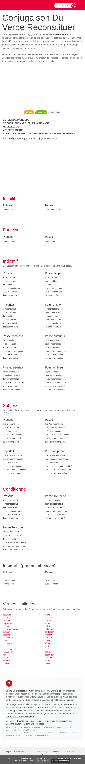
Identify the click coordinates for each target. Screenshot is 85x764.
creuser (48, 620)
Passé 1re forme (55, 496)
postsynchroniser (10, 629)
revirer (6, 646)
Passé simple (53, 273)
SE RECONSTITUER (64, 133)
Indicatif (10, 261)
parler (55, 609)
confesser (49, 632)
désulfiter (7, 615)
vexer (47, 663)
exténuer (7, 660)
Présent (8, 205)
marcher (76, 609)
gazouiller (49, 655)
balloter (48, 626)
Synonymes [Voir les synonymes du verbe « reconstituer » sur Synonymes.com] (41, 112)
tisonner (48, 652)
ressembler (8, 652)
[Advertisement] (42, 87)
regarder (62, 609)
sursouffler (7, 632)
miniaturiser (8, 643)
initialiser (49, 649)
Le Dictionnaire (54, 752)
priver (5, 617)
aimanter (7, 626)
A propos (7, 752)
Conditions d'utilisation (36, 752)
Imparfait (8, 304)
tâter (5, 640)
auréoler (48, 637)
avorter (48, 660)
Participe (11, 229)
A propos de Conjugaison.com (20, 716)
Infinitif (9, 198)
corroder (48, 658)
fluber (47, 615)
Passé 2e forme (13, 527)
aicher (47, 623)
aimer (49, 609)
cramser (6, 663)
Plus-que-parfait (13, 367)
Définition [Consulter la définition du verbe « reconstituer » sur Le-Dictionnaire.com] (29, 112)
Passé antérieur (55, 336)
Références (19, 752)
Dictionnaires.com (14, 724)
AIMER (17, 126)
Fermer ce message (60, 761)
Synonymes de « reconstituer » (58, 721)
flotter (5, 658)
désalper (7, 635)
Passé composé (13, 336)
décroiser (7, 620)
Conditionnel (15, 489)
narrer (5, 655)
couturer (48, 646)
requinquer (7, 623)
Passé (49, 205)
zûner (47, 643)
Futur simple (53, 304)
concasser (7, 649)
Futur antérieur (54, 367)
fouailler (48, 635)
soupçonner (8, 637)
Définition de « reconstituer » (30, 721)
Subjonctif (12, 405)
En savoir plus (43, 761)
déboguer (49, 629)
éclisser (48, 617)
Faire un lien (68, 752)
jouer (69, 609)
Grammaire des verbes (34, 724)
